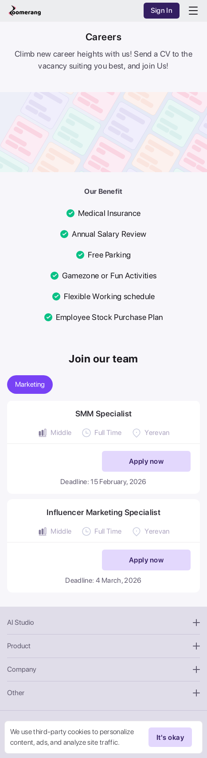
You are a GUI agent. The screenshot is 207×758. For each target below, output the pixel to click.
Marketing (30, 384)
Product (103, 646)
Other (103, 693)
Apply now (146, 461)
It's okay (170, 737)
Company (103, 669)
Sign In (161, 10)
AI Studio (103, 622)
